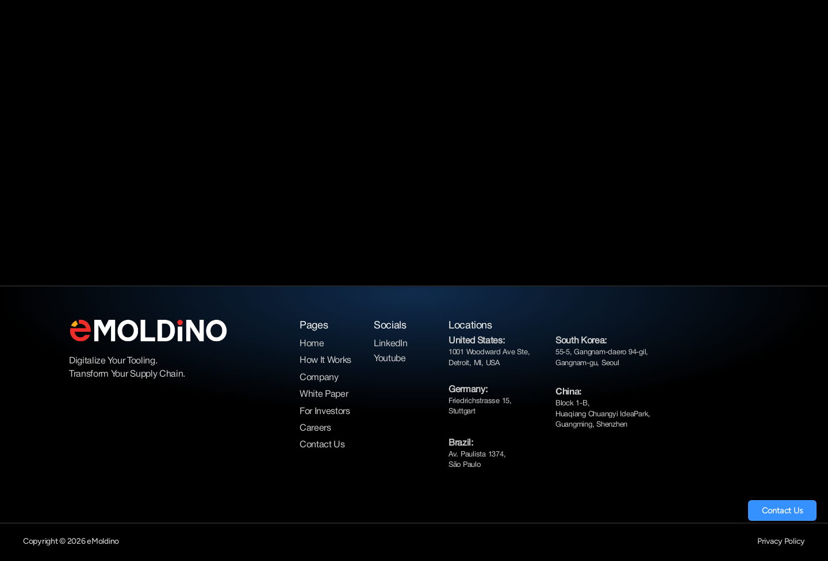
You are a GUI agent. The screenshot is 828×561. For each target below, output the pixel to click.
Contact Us (322, 445)
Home (312, 344)
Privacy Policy (781, 541)
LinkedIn (390, 344)
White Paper (324, 394)
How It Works (325, 361)
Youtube (390, 359)
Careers (315, 428)
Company (319, 378)
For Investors (325, 412)
